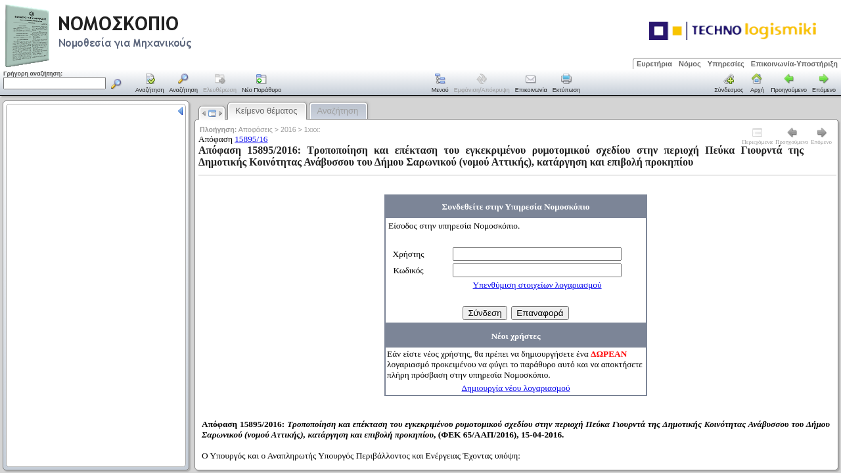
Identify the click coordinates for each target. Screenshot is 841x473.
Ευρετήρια (654, 64)
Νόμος (690, 64)
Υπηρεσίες (726, 64)
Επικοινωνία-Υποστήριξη (794, 64)
